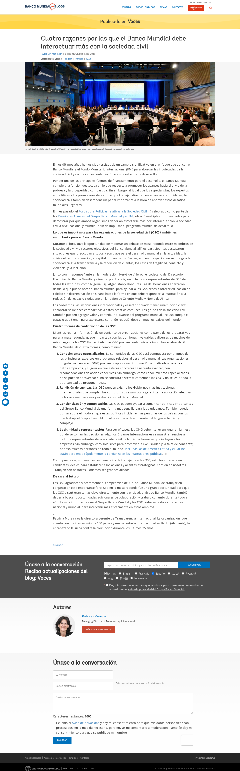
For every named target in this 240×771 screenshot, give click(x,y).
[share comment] (5, 402)
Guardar (62, 740)
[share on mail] (5, 366)
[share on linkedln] (5, 387)
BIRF (65, 768)
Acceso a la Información (55, 757)
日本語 (124, 578)
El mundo (58, 545)
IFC (77, 768)
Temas (163, 7)
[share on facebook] (5, 373)
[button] (210, 8)
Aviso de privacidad (86, 723)
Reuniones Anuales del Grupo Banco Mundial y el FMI (96, 216)
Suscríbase (194, 565)
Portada (126, 7)
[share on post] (5, 380)
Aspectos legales (33, 757)
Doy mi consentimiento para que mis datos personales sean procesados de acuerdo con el (156, 587)
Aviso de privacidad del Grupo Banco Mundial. (156, 589)
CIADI (92, 768)
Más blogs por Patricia (98, 629)
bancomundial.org (201, 2)
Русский (191, 573)
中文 (110, 578)
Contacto (177, 7)
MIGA (84, 768)
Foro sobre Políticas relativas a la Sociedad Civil (113, 211)
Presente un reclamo (205, 757)
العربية (88, 58)
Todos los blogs (145, 7)
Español (58, 58)
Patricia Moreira (51, 54)
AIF (71, 768)
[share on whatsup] (5, 394)
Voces (134, 22)
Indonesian (141, 578)
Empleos (73, 757)
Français (79, 58)
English (68, 58)
